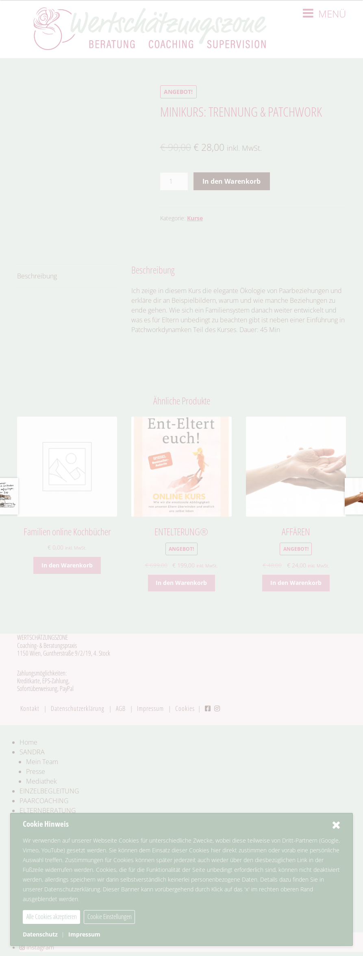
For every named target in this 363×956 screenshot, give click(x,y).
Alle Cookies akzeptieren (51, 916)
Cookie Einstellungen (109, 916)
